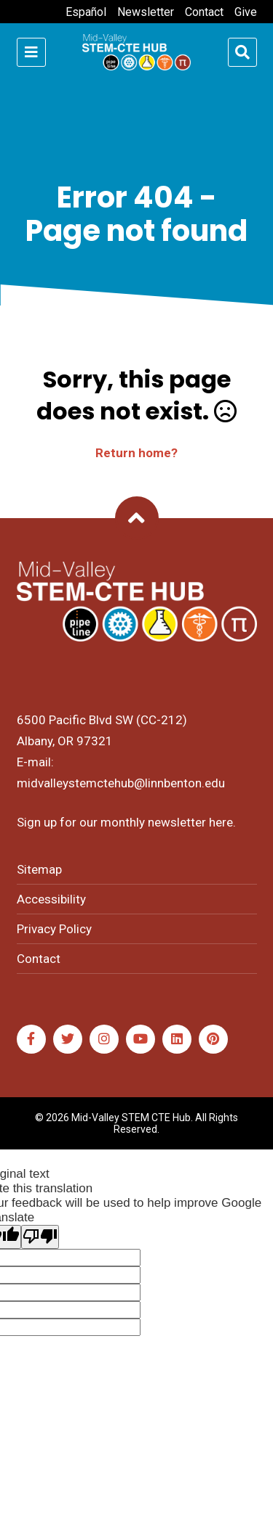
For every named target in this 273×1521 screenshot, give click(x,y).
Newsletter (145, 12)
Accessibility (51, 899)
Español (86, 12)
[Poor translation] (40, 1237)
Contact (204, 12)
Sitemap (39, 869)
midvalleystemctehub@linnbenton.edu (121, 783)
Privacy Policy (54, 929)
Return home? (136, 453)
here (221, 822)
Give (245, 12)
